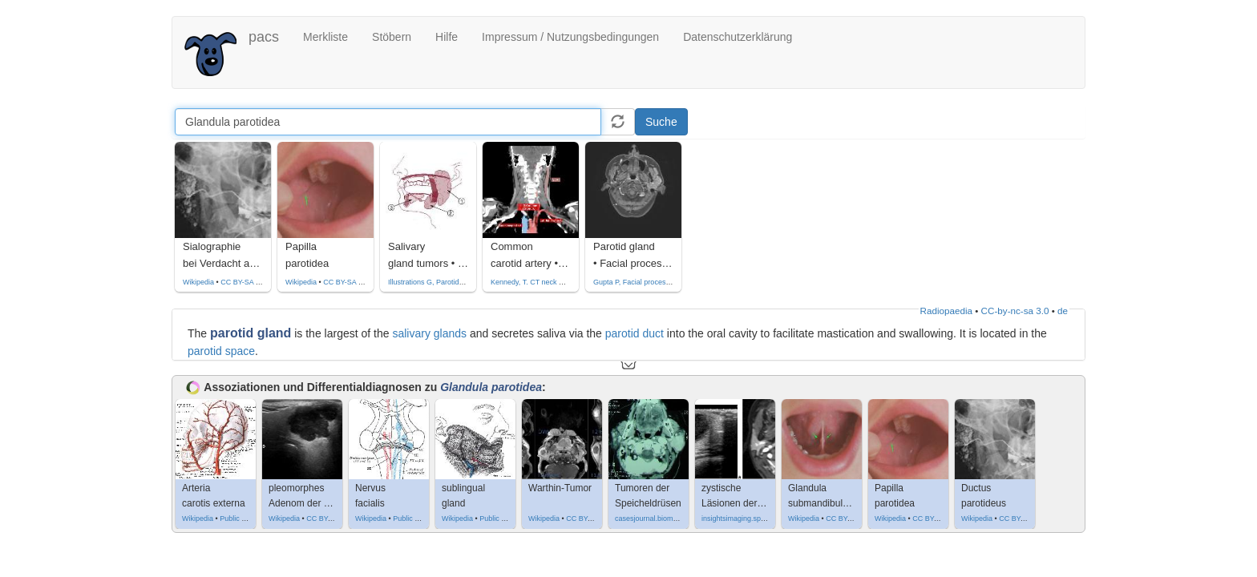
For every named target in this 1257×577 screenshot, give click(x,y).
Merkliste (325, 36)
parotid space (221, 351)
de (1062, 310)
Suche (661, 121)
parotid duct (634, 333)
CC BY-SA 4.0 (588, 518)
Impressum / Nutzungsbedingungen (570, 36)
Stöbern (391, 36)
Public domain (242, 518)
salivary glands (429, 333)
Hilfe (446, 36)
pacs (264, 37)
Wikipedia (198, 282)
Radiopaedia (946, 310)
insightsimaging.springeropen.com (756, 518)
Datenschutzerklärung (737, 36)
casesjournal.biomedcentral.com (666, 518)
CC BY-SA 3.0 (242, 282)
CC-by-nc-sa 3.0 (1015, 310)
